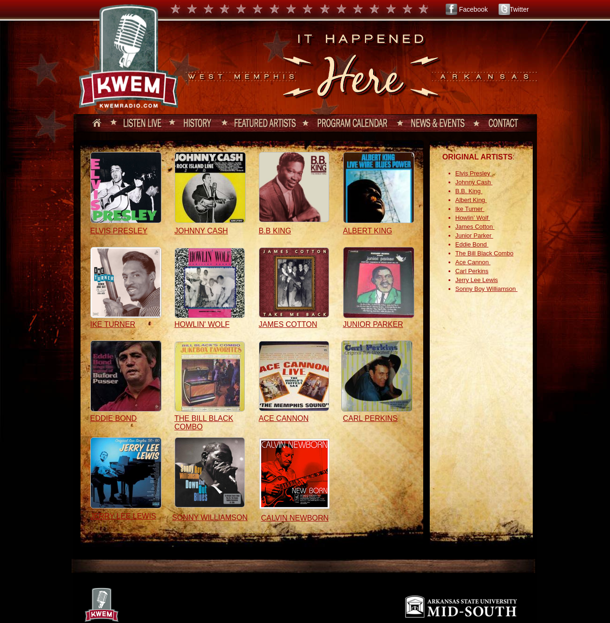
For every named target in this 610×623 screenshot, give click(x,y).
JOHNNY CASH (201, 231)
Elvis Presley (474, 173)
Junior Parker (474, 235)
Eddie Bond (472, 244)
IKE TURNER (113, 324)
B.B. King (469, 191)
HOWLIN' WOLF (202, 324)
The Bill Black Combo (485, 253)
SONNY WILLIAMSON (210, 518)
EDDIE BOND (113, 418)
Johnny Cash (474, 182)
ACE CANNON (284, 418)
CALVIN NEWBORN (295, 518)
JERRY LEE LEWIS (123, 516)
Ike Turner (470, 208)
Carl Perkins (472, 271)
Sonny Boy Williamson (487, 288)
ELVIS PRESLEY (118, 231)
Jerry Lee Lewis (477, 279)
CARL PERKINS (370, 418)
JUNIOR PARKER (373, 324)
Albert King (471, 199)
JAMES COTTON (288, 324)
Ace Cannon (473, 262)
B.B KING (275, 231)
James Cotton (475, 226)
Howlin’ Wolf (473, 217)
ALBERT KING (367, 231)
